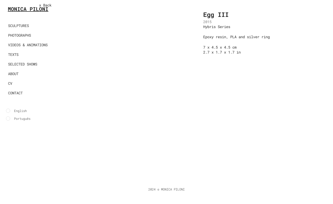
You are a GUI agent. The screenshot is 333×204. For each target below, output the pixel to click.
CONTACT (15, 92)
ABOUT (13, 73)
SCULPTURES (18, 25)
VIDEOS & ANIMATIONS (28, 44)
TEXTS (13, 54)
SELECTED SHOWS (22, 64)
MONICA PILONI (28, 8)
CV (10, 83)
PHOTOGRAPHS (19, 35)
